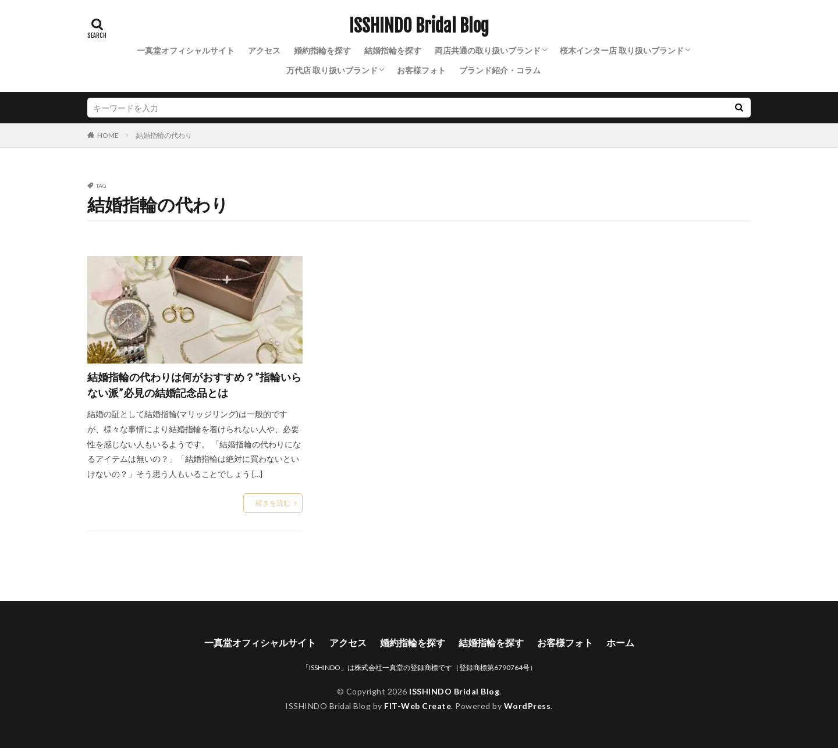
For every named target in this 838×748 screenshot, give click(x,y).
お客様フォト (421, 70)
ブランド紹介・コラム (500, 70)
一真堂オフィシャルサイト (186, 50)
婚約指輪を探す (322, 50)
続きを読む (272, 502)
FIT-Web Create (417, 706)
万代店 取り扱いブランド (332, 70)
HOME (108, 134)
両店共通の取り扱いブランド (488, 50)
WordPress (527, 706)
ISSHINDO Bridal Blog (419, 26)
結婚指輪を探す (392, 50)
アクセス (264, 50)
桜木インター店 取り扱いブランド (622, 50)
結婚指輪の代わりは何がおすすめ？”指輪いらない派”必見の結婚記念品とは (194, 385)
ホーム (620, 642)
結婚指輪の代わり (164, 135)
